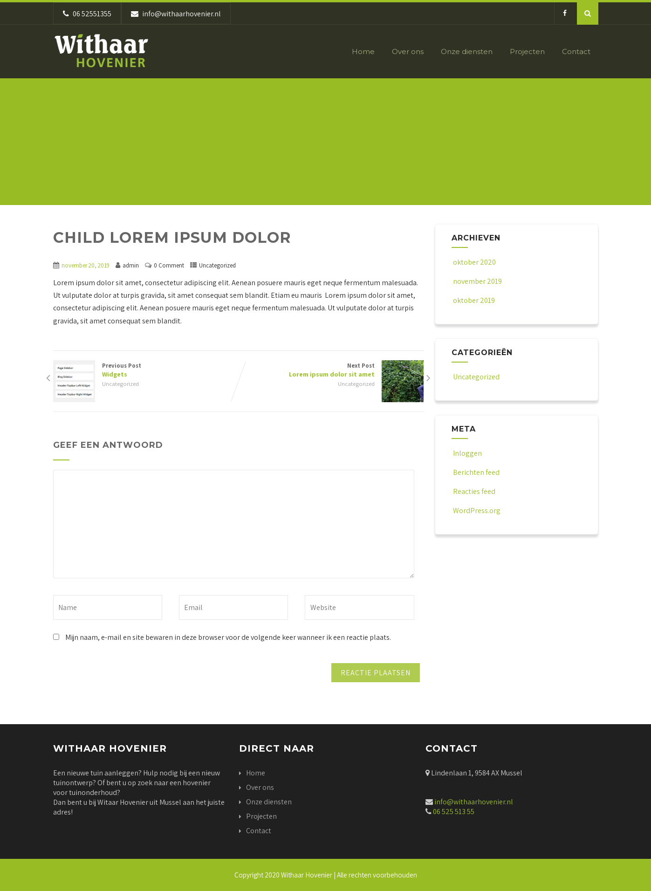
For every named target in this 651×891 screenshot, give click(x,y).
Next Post (331, 370)
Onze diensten (467, 51)
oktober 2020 (474, 262)
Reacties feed (473, 491)
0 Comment (169, 265)
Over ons (408, 51)
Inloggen (467, 453)
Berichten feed (476, 472)
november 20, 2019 (86, 265)
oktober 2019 (474, 300)
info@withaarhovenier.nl (473, 802)
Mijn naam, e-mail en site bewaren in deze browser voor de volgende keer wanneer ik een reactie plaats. (228, 637)
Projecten (527, 51)
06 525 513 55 (453, 811)
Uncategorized (217, 265)
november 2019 (477, 281)
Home (363, 51)
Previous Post (146, 370)
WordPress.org (476, 510)
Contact (576, 51)
